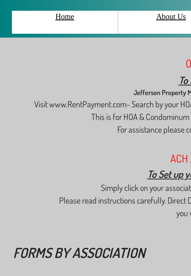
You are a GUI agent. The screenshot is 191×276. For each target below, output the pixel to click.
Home (65, 16)
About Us (171, 16)
